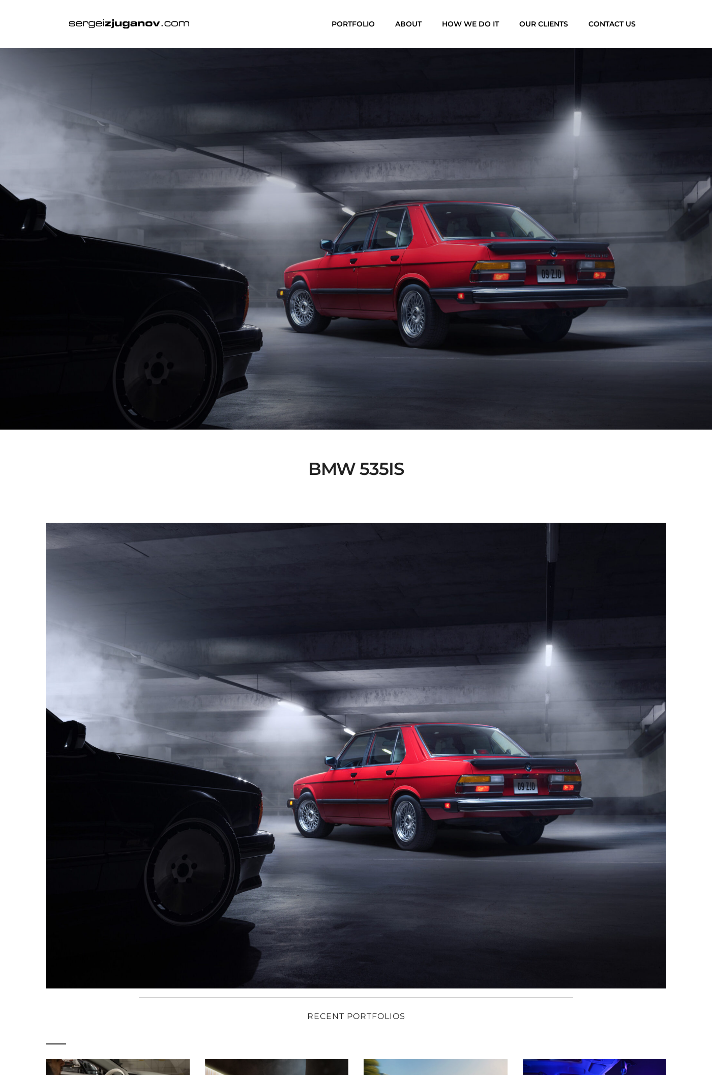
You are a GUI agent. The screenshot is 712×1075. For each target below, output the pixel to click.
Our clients (543, 24)
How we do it (470, 24)
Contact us (612, 24)
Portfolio (353, 24)
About (408, 24)
